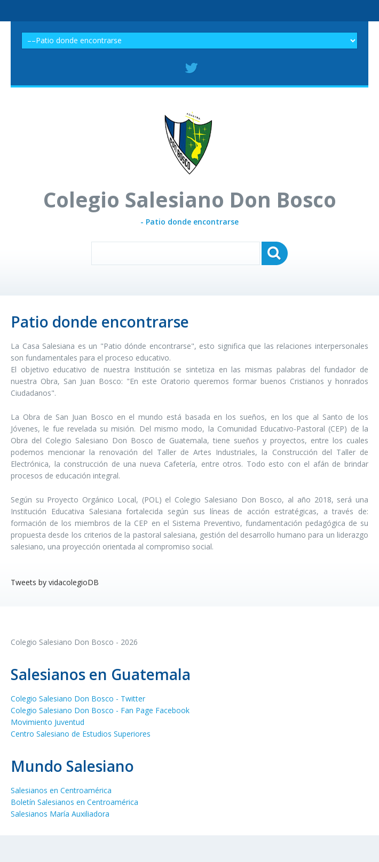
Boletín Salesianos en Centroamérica (74, 802)
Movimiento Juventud (47, 722)
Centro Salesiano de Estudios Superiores (81, 734)
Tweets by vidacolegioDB (55, 582)
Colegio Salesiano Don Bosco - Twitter (78, 698)
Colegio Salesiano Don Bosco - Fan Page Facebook (100, 710)
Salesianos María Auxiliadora (60, 814)
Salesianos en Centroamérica (61, 790)
